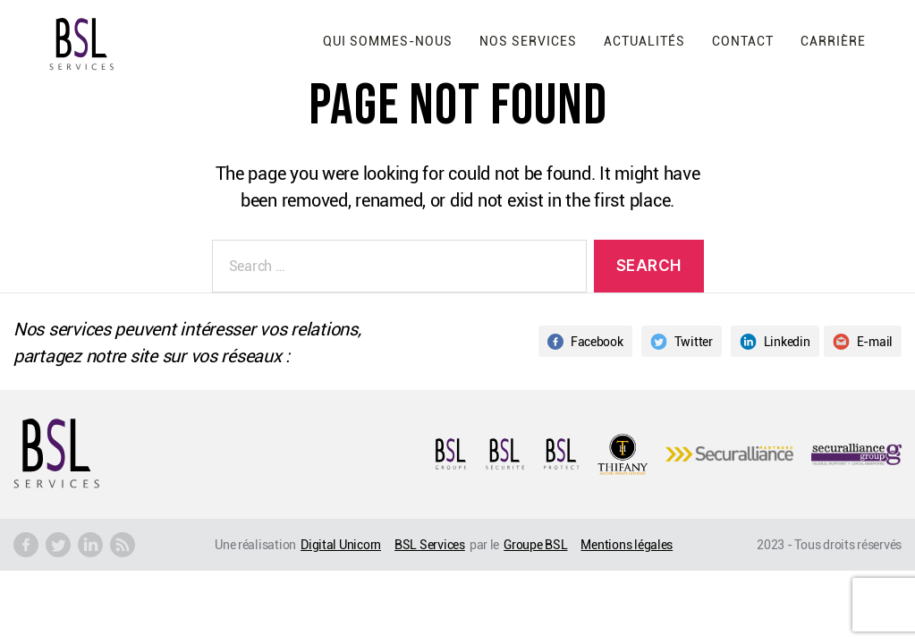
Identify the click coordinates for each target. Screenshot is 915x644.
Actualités (644, 40)
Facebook (585, 341)
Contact (743, 40)
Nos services (528, 40)
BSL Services (429, 544)
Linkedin (775, 341)
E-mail (863, 341)
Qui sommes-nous (388, 40)
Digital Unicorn (341, 544)
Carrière (833, 40)
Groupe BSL (535, 544)
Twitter (681, 341)
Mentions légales (626, 544)
